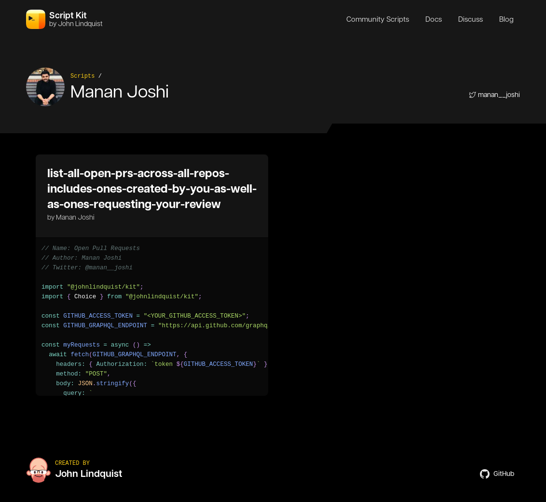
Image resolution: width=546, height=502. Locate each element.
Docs (433, 19)
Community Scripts (377, 19)
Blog (506, 19)
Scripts (82, 76)
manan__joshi (494, 94)
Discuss (470, 19)
